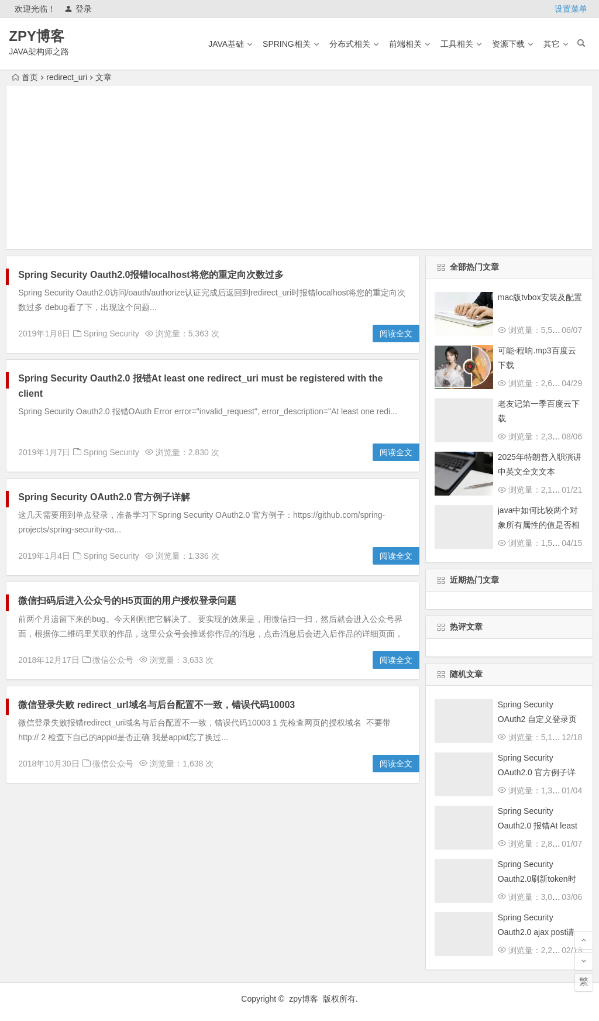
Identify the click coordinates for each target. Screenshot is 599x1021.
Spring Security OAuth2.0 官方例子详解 (104, 497)
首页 (25, 77)
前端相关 (405, 44)
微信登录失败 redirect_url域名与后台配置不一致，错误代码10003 (156, 705)
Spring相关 (287, 44)
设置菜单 (571, 8)
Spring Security (111, 333)
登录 (78, 8)
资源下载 (508, 44)
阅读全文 (396, 333)
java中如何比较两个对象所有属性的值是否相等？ (539, 525)
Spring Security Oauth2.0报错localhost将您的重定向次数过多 (150, 275)
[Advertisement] (299, 167)
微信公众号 (112, 660)
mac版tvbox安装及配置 (540, 297)
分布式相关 (349, 44)
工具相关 (456, 44)
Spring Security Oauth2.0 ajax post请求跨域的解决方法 (536, 932)
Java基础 (226, 44)
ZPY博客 (36, 36)
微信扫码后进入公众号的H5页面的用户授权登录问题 (127, 601)
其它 (551, 44)
